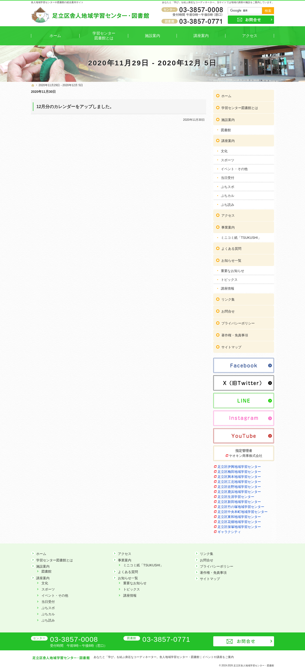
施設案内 (228, 119)
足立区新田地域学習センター (239, 501)
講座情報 (227, 288)
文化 (224, 150)
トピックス (229, 279)
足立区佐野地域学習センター (239, 486)
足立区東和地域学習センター (239, 516)
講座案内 (228, 140)
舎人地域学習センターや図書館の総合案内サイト (57, 2)
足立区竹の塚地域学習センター (241, 506)
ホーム (226, 95)
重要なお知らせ (232, 270)
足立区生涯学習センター (236, 496)
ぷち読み (227, 204)
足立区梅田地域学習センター (239, 471)
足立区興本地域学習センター (239, 476)
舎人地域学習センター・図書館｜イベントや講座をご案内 (196, 657)
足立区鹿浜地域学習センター (239, 491)
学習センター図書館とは (239, 107)
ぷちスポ (227, 186)
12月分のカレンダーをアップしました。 (75, 106)
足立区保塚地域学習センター (239, 526)
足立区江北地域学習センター (239, 481)
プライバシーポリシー (238, 322)
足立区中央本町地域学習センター (243, 511)
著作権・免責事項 (234, 334)
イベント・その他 (234, 168)
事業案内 (228, 227)
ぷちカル (227, 195)
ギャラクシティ (229, 531)
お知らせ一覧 (231, 260)
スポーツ (227, 159)
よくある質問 (231, 248)
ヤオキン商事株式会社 (245, 455)
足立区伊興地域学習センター (239, 466)
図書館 (226, 129)
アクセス (228, 215)
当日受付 (227, 177)
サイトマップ (231, 346)
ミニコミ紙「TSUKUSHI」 (241, 237)
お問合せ (228, 311)
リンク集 (228, 299)
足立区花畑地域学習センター (239, 521)
